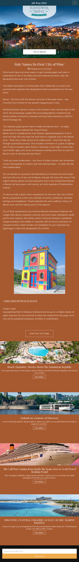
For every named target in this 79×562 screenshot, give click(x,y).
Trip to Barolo (39, 52)
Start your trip (39, 556)
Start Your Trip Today (39, 333)
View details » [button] (39, 377)
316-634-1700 (39, 2)
